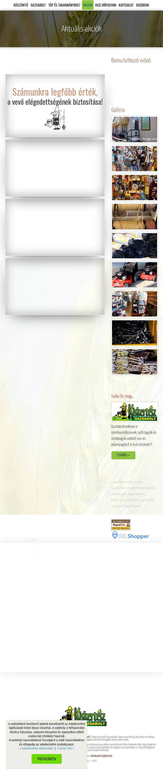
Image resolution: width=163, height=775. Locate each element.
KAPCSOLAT (126, 5)
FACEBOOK (142, 5)
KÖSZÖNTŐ (21, 5)
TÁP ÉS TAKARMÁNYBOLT (64, 5)
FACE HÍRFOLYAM (105, 5)
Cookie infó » (65, 748)
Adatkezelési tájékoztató (101, 756)
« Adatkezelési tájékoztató (36, 748)
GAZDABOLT (38, 5)
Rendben (46, 759)
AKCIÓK (88, 5)
